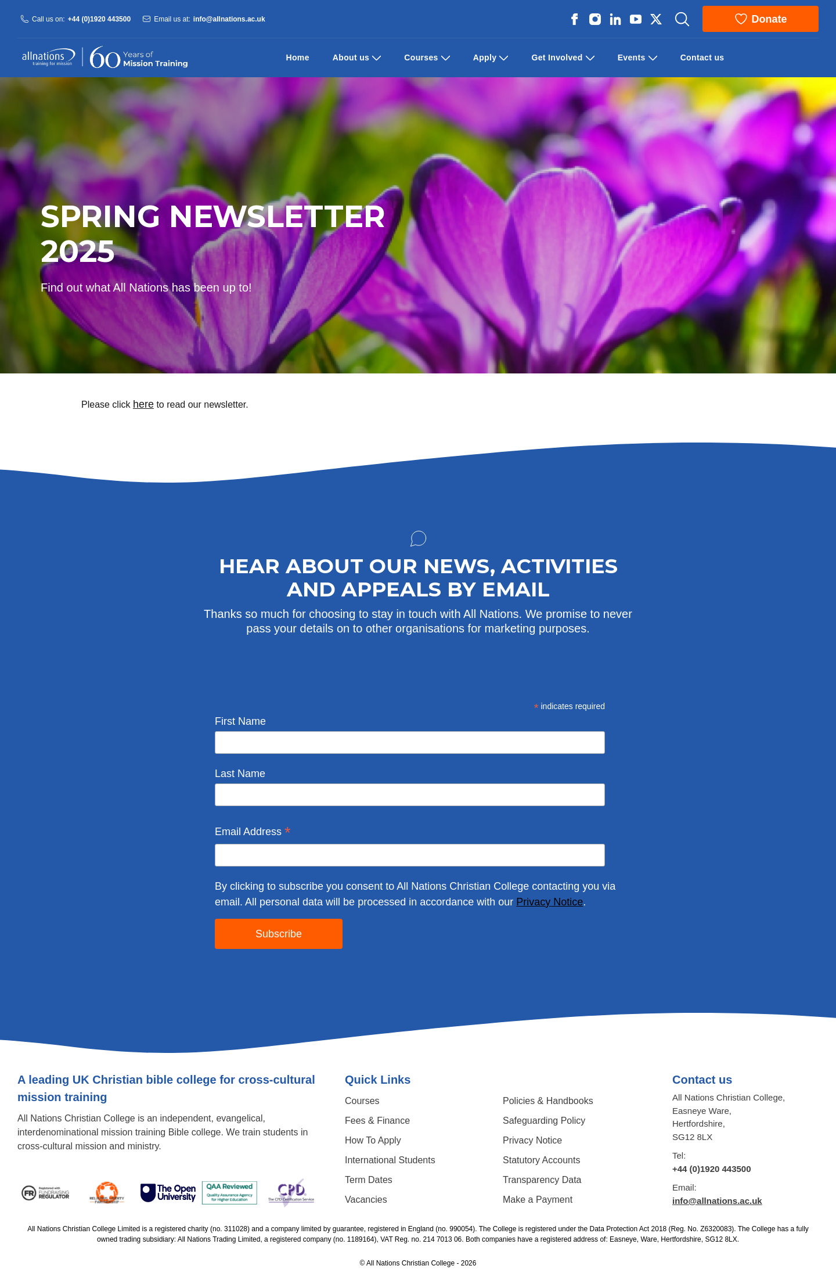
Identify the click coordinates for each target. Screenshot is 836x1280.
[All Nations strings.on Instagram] (595, 19)
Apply (485, 57)
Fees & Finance (377, 1121)
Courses (421, 57)
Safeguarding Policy (544, 1121)
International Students (390, 1160)
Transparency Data (542, 1180)
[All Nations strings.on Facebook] (574, 19)
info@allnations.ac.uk (229, 18)
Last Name (240, 773)
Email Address (253, 833)
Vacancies (366, 1200)
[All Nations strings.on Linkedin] (615, 19)
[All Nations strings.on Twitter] (656, 19)
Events (632, 57)
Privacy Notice (549, 902)
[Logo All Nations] (104, 57)
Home (297, 57)
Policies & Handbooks (548, 1101)
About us (351, 57)
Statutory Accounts (541, 1160)
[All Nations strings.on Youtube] (635, 19)
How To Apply (373, 1140)
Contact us (702, 57)
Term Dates (368, 1180)
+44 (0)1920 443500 (99, 18)
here (143, 404)
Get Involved (556, 57)
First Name (240, 721)
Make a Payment (537, 1200)
